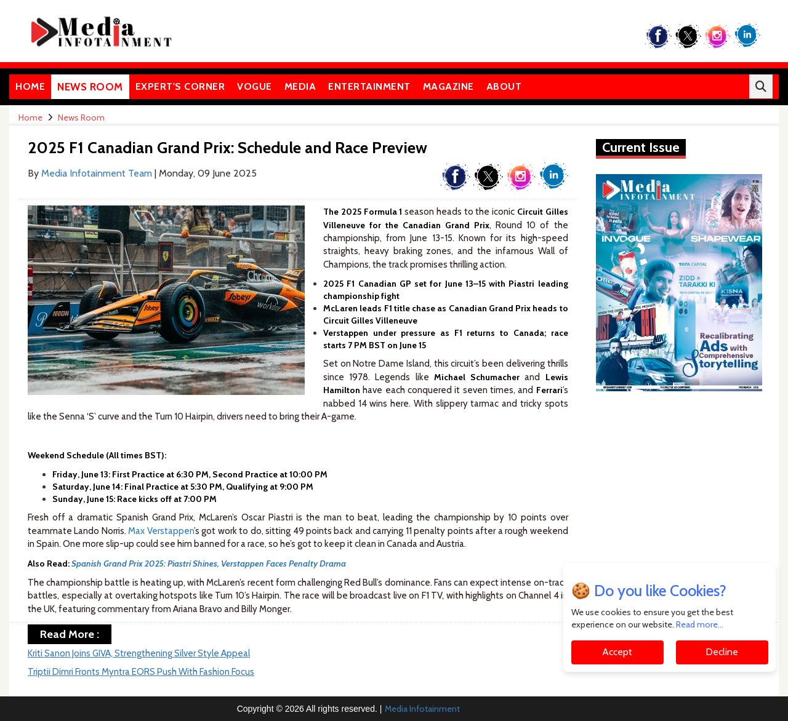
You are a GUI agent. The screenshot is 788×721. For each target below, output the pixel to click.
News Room (90, 87)
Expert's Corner (180, 86)
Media (300, 86)
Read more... (699, 624)
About (504, 86)
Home (30, 86)
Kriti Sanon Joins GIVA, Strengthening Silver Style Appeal (139, 653)
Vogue (254, 86)
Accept (617, 652)
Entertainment (369, 86)
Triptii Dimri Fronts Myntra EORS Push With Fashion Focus (141, 671)
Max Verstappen (160, 530)
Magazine (448, 86)
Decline (722, 652)
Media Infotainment (422, 708)
